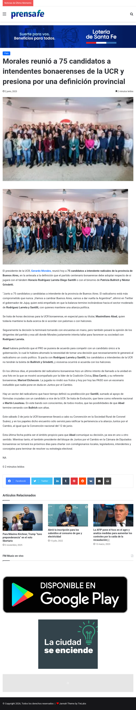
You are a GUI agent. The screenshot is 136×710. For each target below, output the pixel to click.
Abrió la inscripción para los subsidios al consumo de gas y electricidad (65, 533)
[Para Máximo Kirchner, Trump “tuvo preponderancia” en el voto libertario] (23, 517)
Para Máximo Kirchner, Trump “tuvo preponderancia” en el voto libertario (22, 537)
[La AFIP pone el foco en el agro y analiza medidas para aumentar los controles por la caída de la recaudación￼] (113, 515)
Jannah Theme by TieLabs (72, 703)
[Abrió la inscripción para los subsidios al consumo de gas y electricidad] (68, 515)
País (6, 53)
